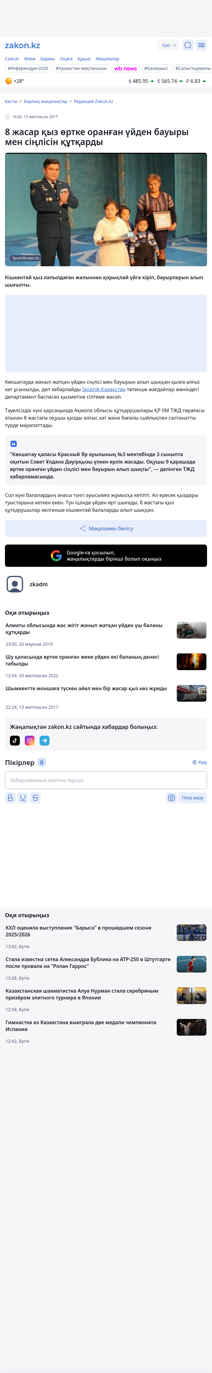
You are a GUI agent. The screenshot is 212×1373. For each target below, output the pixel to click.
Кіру (202, 762)
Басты (11, 101)
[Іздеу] (187, 45)
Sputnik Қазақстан (104, 389)
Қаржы (48, 59)
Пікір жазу (192, 798)
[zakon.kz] (22, 45)
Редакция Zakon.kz (93, 101)
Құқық (84, 59)
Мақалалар (107, 59)
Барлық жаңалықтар (45, 101)
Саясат (12, 59)
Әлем (30, 59)
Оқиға (66, 59)
